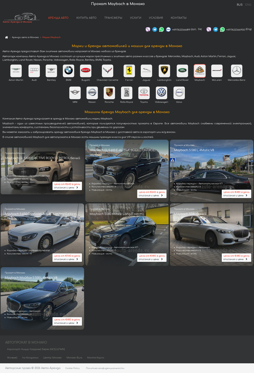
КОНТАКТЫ (180, 18)
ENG (248, 4)
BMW (68, 80)
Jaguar (146, 80)
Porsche (109, 102)
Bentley (51, 80)
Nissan (92, 102)
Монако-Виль (74, 358)
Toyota (144, 102)
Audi (34, 80)
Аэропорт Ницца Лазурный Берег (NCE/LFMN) (36, 349)
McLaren (217, 80)
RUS (239, 4)
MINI (75, 102)
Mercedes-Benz (236, 80)
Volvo (179, 102)
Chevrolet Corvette (107, 80)
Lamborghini (164, 80)
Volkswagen (161, 102)
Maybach (200, 80)
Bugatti (86, 80)
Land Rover (182, 80)
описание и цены (67, 186)
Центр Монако (52, 358)
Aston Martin (16, 80)
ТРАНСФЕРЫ (115, 18)
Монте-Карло (95, 358)
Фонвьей (12, 358)
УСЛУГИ (137, 18)
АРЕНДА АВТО (60, 18)
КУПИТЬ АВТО (88, 18)
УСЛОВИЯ (157, 18)
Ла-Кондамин (30, 358)
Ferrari (129, 80)
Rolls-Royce (126, 102)
